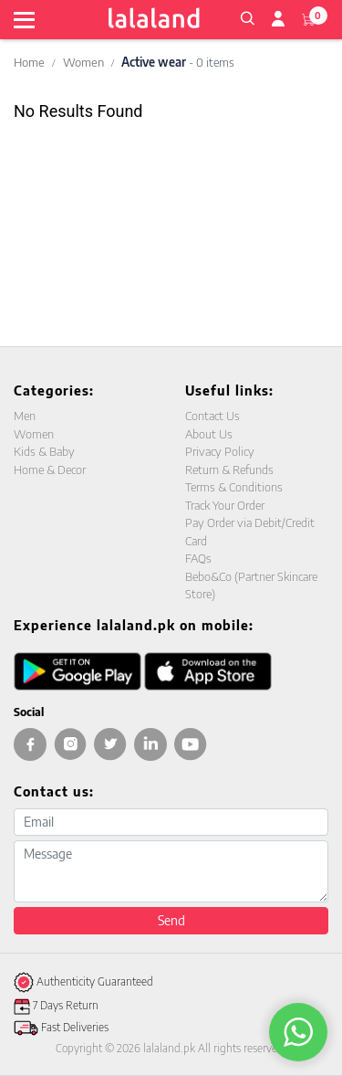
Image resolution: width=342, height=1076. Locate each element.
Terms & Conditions (234, 487)
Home (29, 62)
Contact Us (212, 415)
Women (83, 62)
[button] (247, 17)
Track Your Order (224, 505)
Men (25, 415)
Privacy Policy (219, 451)
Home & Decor (50, 469)
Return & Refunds (229, 469)
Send (171, 920)
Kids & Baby (44, 451)
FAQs (198, 558)
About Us (209, 434)
